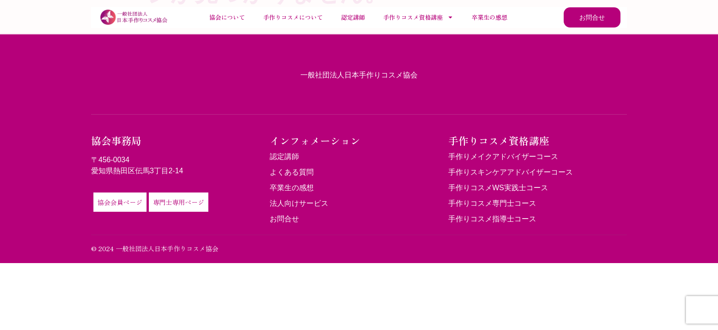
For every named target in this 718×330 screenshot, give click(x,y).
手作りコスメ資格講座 (418, 17)
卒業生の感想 (489, 17)
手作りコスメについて (293, 17)
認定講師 (353, 17)
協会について (227, 17)
